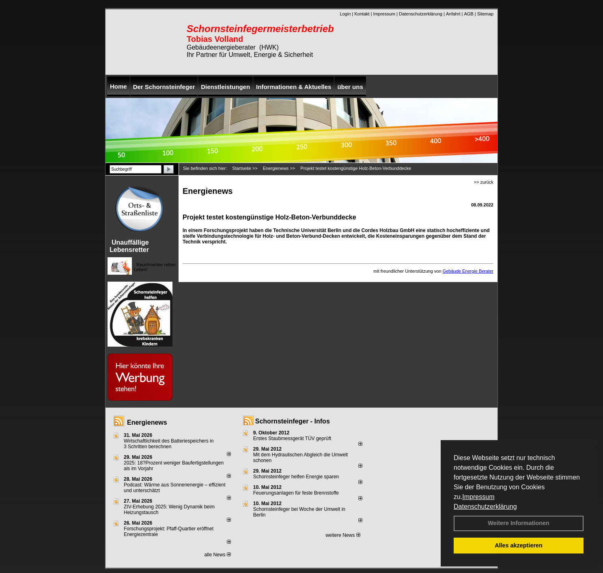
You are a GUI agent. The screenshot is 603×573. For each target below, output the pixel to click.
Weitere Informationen (518, 523)
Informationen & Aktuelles (293, 86)
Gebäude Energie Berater (468, 271)
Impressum (478, 496)
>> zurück (483, 182)
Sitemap (485, 13)
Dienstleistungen (225, 86)
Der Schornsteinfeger (164, 86)
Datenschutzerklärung (485, 506)
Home (118, 86)
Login (345, 13)
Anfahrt (453, 13)
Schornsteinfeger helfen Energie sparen (296, 477)
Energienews (147, 422)
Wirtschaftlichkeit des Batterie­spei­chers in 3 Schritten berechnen (168, 443)
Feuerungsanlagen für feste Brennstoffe (296, 493)
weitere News (342, 535)
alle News (217, 555)
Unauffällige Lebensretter (129, 246)
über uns (350, 86)
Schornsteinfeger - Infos (292, 421)
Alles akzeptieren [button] (519, 545)
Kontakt (361, 13)
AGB (468, 13)
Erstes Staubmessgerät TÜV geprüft (292, 438)
